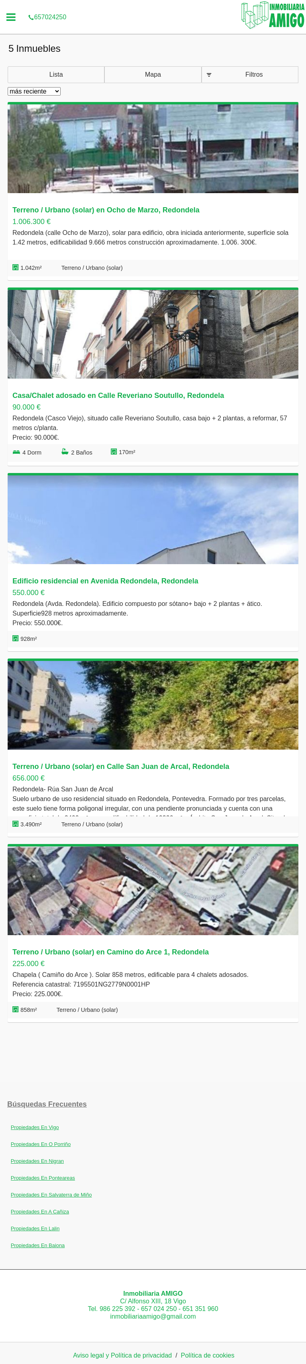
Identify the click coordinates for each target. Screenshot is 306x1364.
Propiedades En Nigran (37, 1161)
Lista (56, 74)
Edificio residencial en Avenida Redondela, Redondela (105, 581)
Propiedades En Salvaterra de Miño (51, 1195)
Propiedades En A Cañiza (40, 1212)
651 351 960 (200, 1308)
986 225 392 (117, 1308)
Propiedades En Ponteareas (43, 1178)
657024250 (47, 5)
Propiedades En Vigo (35, 1127)
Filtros (254, 74)
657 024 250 (159, 1308)
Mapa (153, 74)
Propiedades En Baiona (38, 1245)
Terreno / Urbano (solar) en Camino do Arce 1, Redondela (110, 952)
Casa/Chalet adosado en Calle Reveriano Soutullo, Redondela (118, 395)
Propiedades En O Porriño (41, 1144)
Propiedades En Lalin (35, 1228)
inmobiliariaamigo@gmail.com (153, 1316)
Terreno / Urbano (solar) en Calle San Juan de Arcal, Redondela (120, 767)
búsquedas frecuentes (47, 1104)
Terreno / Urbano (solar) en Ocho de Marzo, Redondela (106, 210)
